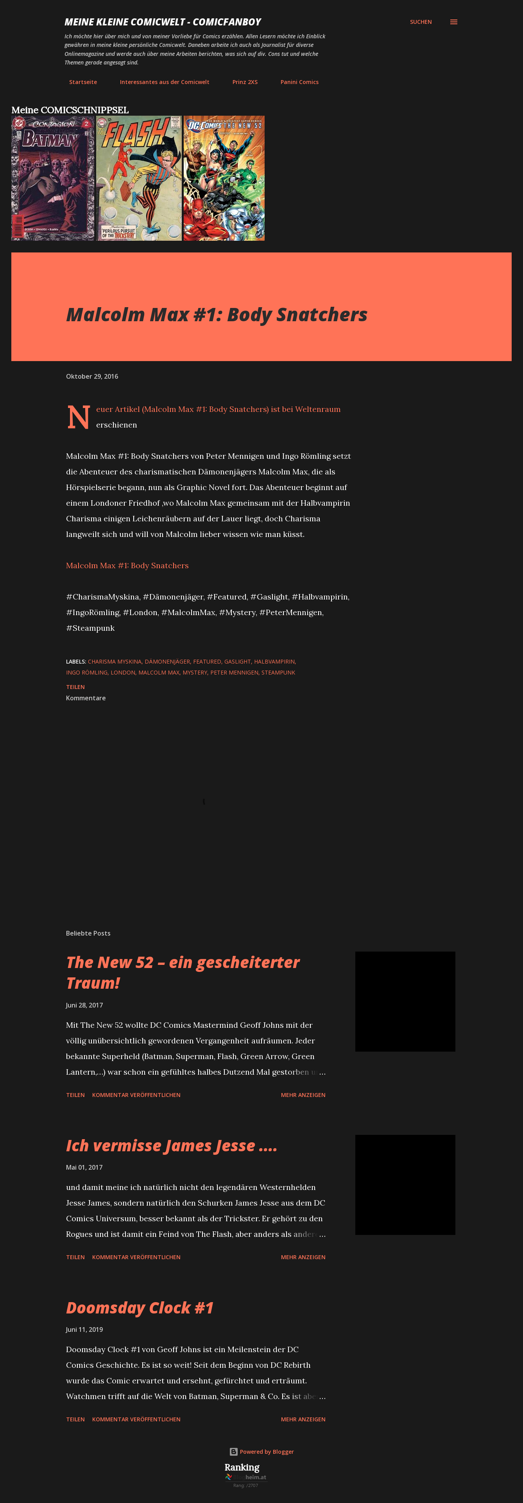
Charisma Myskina (114, 661)
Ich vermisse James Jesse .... (172, 1145)
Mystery (195, 672)
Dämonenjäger (167, 661)
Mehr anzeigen (303, 1095)
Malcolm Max (158, 672)
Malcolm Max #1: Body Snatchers (127, 565)
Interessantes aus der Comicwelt (160, 82)
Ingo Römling (86, 672)
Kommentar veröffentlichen (136, 1095)
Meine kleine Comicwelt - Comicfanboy (162, 21)
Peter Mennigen (234, 672)
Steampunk (278, 672)
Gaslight (237, 661)
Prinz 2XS (240, 82)
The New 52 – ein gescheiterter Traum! (182, 972)
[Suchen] (421, 22)
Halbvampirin (274, 661)
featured (207, 661)
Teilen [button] (75, 687)
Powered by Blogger (261, 1451)
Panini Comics (295, 82)
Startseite (78, 82)
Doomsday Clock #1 (140, 1307)
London (123, 672)
